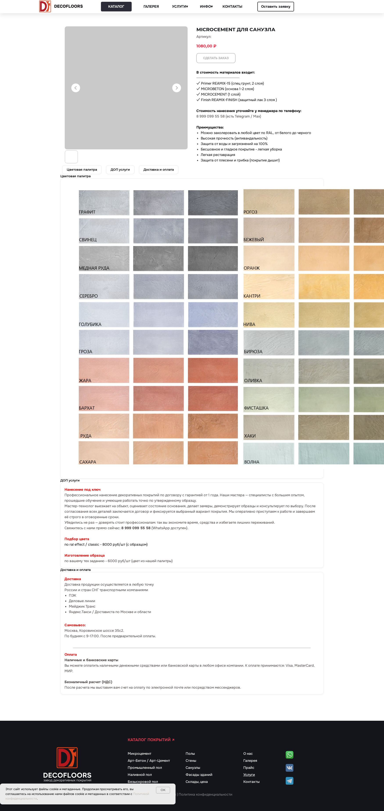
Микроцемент (139, 753)
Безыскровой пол (143, 781)
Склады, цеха (197, 781)
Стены (191, 760)
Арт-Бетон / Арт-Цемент (149, 760)
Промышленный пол (145, 767)
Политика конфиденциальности (205, 794)
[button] (275, 6)
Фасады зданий (199, 774)
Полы (190, 753)
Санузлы (193, 767)
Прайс (248, 767)
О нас (248, 753)
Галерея (250, 760)
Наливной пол (140, 774)
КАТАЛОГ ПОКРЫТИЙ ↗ (151, 739)
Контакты (251, 781)
